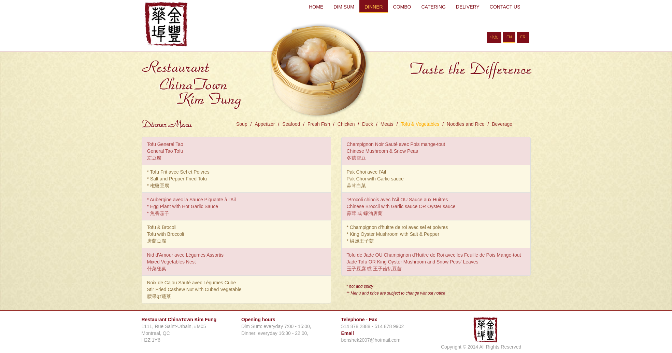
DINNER (373, 7)
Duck (367, 124)
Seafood (291, 124)
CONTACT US (505, 7)
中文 (494, 37)
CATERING (433, 7)
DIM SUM (343, 7)
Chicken (346, 124)
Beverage (502, 124)
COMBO (402, 7)
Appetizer (265, 124)
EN (509, 37)
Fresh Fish (319, 124)
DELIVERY (468, 7)
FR (523, 37)
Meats (387, 124)
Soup (241, 124)
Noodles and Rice (466, 124)
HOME (316, 7)
